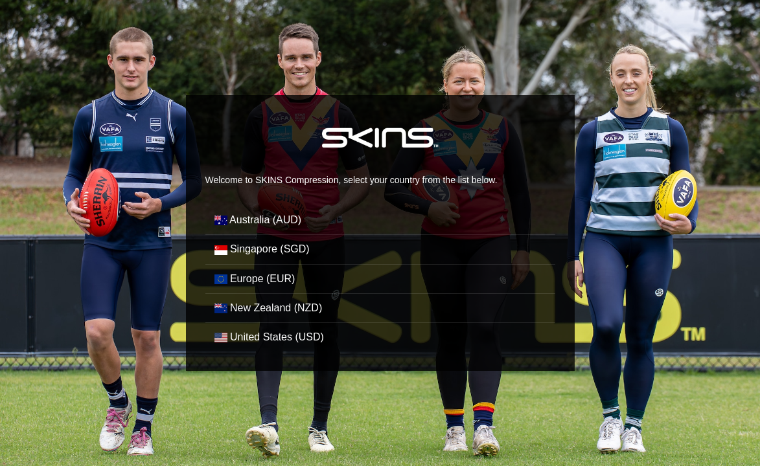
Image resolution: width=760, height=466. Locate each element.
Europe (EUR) (254, 278)
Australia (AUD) (258, 219)
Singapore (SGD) (262, 248)
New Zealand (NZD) (268, 307)
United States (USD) (269, 336)
